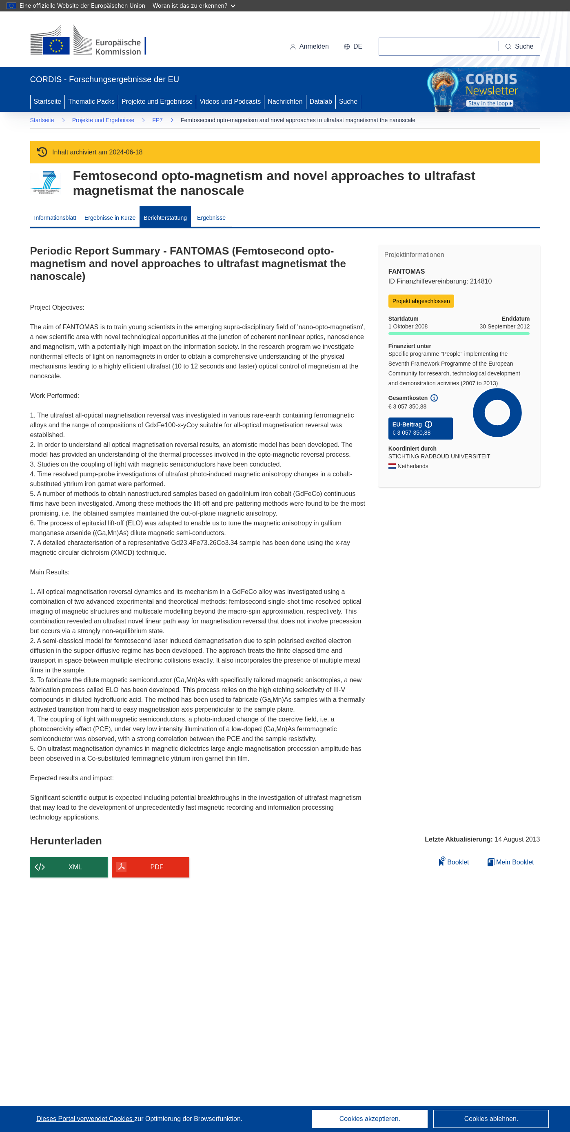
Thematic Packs (91, 101)
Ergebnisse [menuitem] (211, 217)
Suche (348, 101)
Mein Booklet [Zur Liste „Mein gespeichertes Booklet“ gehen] (511, 862)
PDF (157, 867)
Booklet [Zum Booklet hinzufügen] (454, 861)
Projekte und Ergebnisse (157, 101)
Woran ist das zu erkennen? (194, 5)
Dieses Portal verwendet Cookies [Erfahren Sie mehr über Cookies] (85, 1118)
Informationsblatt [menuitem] (55, 217)
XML (75, 867)
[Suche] (519, 47)
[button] (353, 47)
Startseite (48, 101)
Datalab (321, 101)
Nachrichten (285, 101)
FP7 (157, 120)
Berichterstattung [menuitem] (165, 217)
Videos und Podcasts (230, 101)
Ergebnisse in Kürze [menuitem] (109, 217)
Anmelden (309, 46)
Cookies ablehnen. (491, 1118)
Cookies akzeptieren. (369, 1118)
